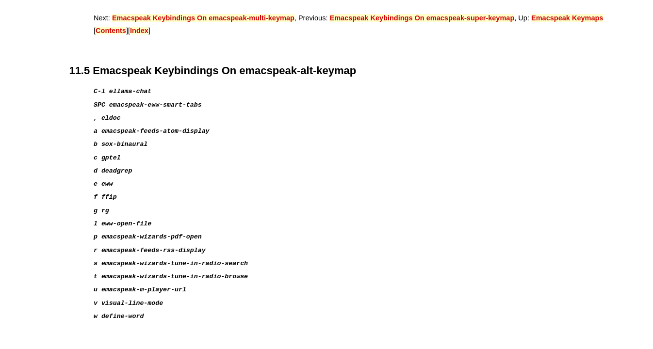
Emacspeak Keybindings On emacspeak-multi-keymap (203, 18)
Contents (111, 30)
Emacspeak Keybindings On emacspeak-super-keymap (421, 18)
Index (139, 30)
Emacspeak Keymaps (567, 18)
